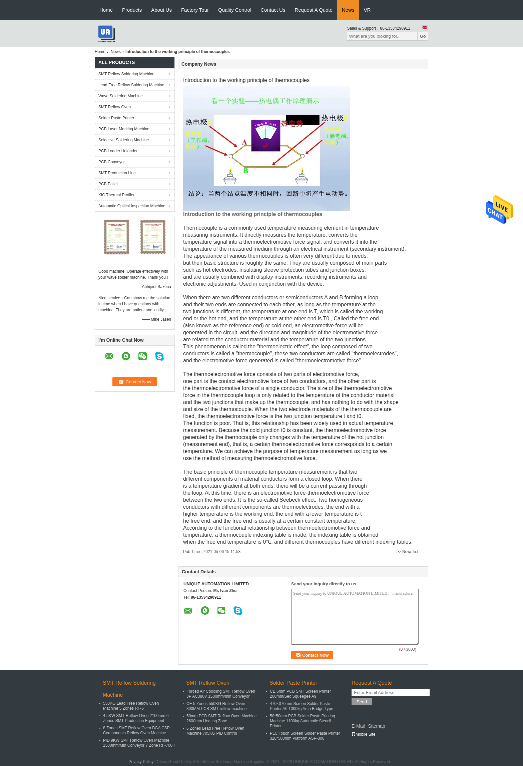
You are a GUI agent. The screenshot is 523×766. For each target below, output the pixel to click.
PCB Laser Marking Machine (123, 129)
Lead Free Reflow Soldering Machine (131, 85)
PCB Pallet (108, 184)
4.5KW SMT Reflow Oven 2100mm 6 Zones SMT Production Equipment (136, 718)
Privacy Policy (141, 761)
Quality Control (234, 10)
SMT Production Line (117, 173)
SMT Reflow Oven (114, 107)
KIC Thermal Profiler (116, 195)
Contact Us (272, 10)
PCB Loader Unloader (117, 151)
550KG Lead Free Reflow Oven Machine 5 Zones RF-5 (131, 706)
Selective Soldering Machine (123, 140)
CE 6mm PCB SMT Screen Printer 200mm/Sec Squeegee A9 (300, 694)
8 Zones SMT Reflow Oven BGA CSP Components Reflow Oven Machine (136, 730)
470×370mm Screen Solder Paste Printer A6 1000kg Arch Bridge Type (301, 706)
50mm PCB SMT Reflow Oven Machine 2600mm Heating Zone (221, 718)
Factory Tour (195, 10)
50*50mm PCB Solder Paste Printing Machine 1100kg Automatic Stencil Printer (302, 721)
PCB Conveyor (111, 162)
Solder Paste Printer (116, 118)
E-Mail (358, 726)
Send (362, 701)
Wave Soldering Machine (120, 96)
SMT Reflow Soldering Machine (126, 74)
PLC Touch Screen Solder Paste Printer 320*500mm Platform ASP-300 (305, 736)
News (348, 10)
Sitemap (376, 726)
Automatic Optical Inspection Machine (131, 206)
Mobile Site (363, 734)
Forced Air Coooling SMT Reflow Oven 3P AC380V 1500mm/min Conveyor (220, 694)
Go (423, 36)
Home (106, 10)
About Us (161, 10)
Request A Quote (313, 10)
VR (367, 10)
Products (132, 10)
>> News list (407, 551)
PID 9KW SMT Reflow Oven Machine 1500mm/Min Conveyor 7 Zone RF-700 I (139, 743)
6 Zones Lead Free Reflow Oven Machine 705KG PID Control (215, 731)
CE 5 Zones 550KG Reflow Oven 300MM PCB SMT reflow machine (216, 706)
